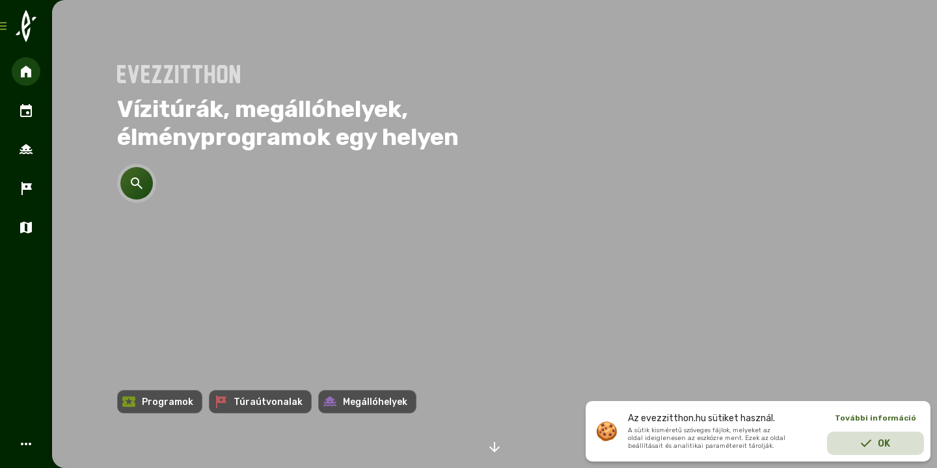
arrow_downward (494, 447)
